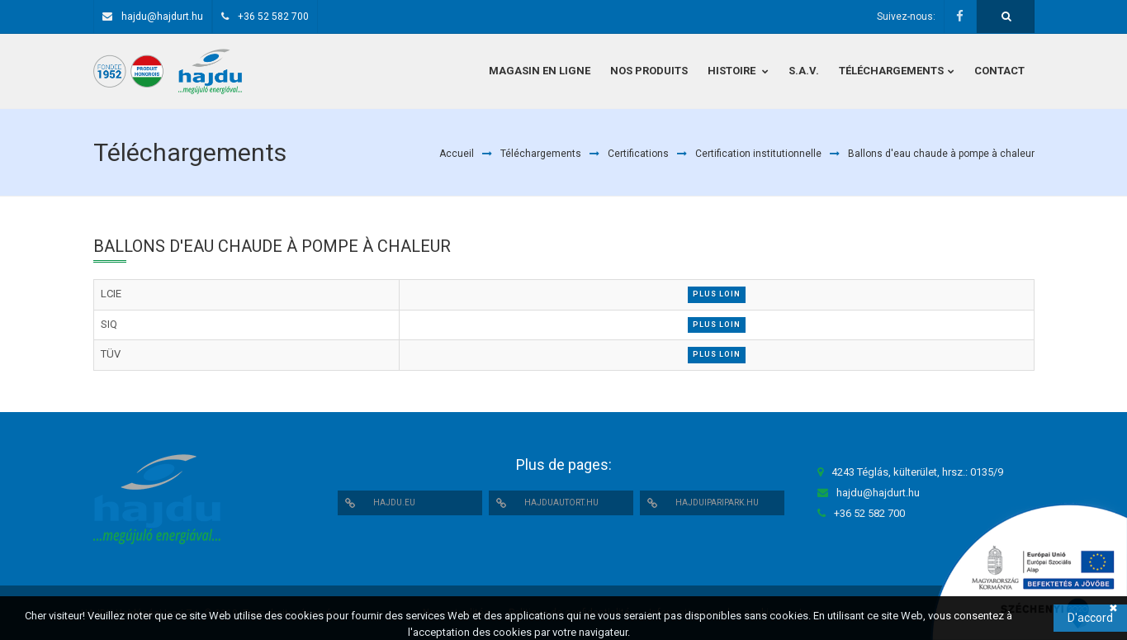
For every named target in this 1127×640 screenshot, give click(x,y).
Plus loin (717, 294)
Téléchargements (540, 153)
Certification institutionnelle (758, 153)
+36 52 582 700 (273, 16)
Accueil (456, 153)
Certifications (638, 153)
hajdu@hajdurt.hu (162, 16)
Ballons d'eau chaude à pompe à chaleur (941, 153)
